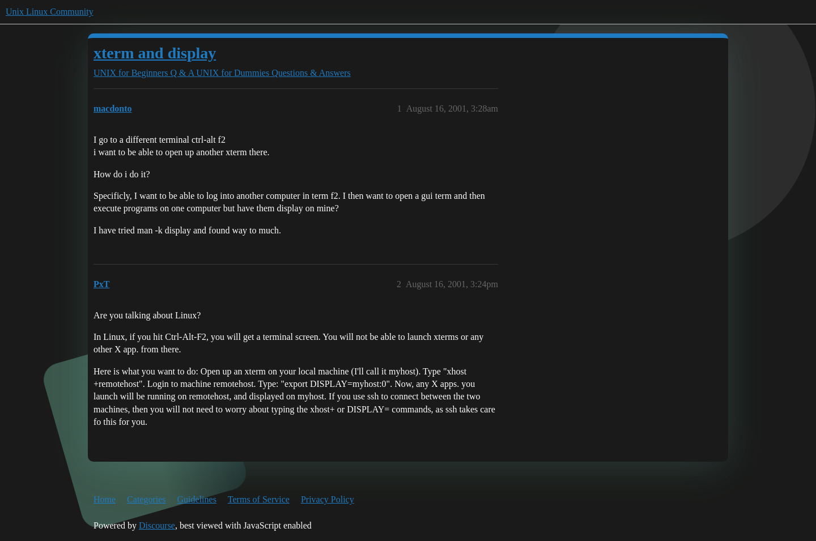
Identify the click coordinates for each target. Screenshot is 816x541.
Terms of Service (259, 499)
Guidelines (196, 499)
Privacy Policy (327, 499)
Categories (146, 499)
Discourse (157, 525)
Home (105, 499)
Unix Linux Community (50, 11)
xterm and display (155, 53)
